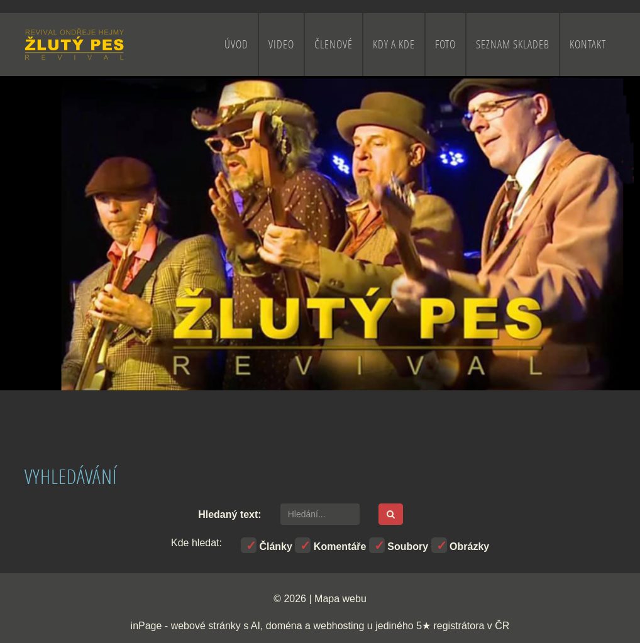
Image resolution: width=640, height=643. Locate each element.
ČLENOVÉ (333, 44)
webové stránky (206, 625)
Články (266, 545)
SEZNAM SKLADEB (512, 44)
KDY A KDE (394, 44)
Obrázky (460, 545)
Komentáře (330, 545)
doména (284, 625)
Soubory (398, 545)
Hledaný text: (229, 514)
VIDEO (281, 44)
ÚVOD (236, 44)
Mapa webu (340, 598)
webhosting (338, 625)
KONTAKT (588, 44)
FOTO (445, 44)
